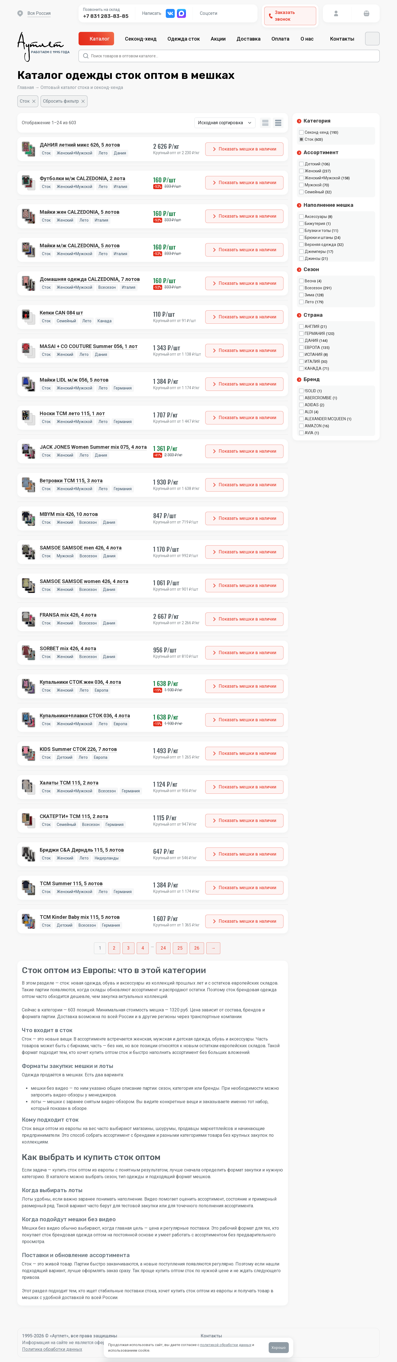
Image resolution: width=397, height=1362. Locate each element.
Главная (25, 87)
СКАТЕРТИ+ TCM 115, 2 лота (74, 816)
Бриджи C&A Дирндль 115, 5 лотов (82, 850)
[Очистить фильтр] (27, 101)
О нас (310, 39)
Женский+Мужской (322, 178)
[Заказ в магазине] (225, 123)
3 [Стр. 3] (128, 948)
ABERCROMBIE (318, 398)
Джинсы (312, 258)
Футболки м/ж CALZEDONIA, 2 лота (82, 178)
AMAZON (313, 426)
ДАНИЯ (311, 340)
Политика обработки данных (52, 1349)
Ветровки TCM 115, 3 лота (71, 480)
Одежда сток (183, 39)
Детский (312, 164)
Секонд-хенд (141, 39)
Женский (313, 171)
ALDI (309, 412)
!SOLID (310, 391)
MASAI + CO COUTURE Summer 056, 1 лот (89, 346)
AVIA (309, 433)
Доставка (249, 39)
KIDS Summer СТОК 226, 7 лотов (78, 749)
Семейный (314, 192)
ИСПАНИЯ (313, 354)
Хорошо (279, 1347)
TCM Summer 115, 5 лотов (71, 883)
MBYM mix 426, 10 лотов (69, 514)
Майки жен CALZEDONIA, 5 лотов (79, 212)
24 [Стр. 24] (163, 948)
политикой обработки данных (225, 1345)
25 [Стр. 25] (180, 948)
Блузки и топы (318, 230)
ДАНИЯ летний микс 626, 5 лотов (80, 145)
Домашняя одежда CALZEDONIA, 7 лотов (90, 279)
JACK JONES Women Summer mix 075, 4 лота (93, 447)
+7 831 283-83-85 (105, 16)
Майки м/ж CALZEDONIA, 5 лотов (80, 245)
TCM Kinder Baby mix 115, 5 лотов (80, 917)
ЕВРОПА (312, 347)
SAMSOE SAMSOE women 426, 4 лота (84, 581)
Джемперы (315, 251)
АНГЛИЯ (312, 326)
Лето (309, 302)
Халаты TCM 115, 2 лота (69, 783)
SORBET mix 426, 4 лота (68, 648)
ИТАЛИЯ (312, 361)
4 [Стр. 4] (142, 948)
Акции (218, 39)
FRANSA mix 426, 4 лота (68, 615)
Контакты (342, 39)
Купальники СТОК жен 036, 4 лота (80, 682)
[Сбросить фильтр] (64, 101)
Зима (309, 295)
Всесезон (313, 288)
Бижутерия (315, 223)
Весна (310, 281)
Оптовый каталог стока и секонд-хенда (82, 87)
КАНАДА (313, 368)
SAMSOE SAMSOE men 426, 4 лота (81, 548)
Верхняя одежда (320, 244)
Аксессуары (316, 216)
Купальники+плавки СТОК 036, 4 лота (85, 715)
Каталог (96, 39)
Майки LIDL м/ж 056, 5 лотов (74, 380)
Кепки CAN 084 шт (61, 313)
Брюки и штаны (319, 237)
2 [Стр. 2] (114, 948)
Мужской (313, 185)
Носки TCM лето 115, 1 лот (72, 413)
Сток (309, 139)
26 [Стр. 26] (196, 948)
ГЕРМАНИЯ (315, 333)
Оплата (280, 39)
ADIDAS (312, 405)
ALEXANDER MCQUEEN (325, 419)
